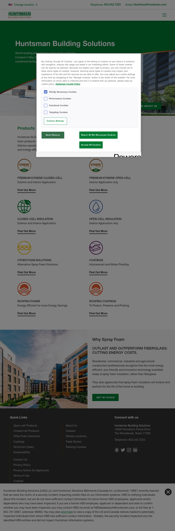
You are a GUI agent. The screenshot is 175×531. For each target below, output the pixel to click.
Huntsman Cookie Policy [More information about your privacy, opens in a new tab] (68, 84)
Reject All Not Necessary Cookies (98, 135)
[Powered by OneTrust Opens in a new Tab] (126, 155)
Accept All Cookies (91, 145)
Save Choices (53, 135)
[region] (88, 105)
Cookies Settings (55, 121)
